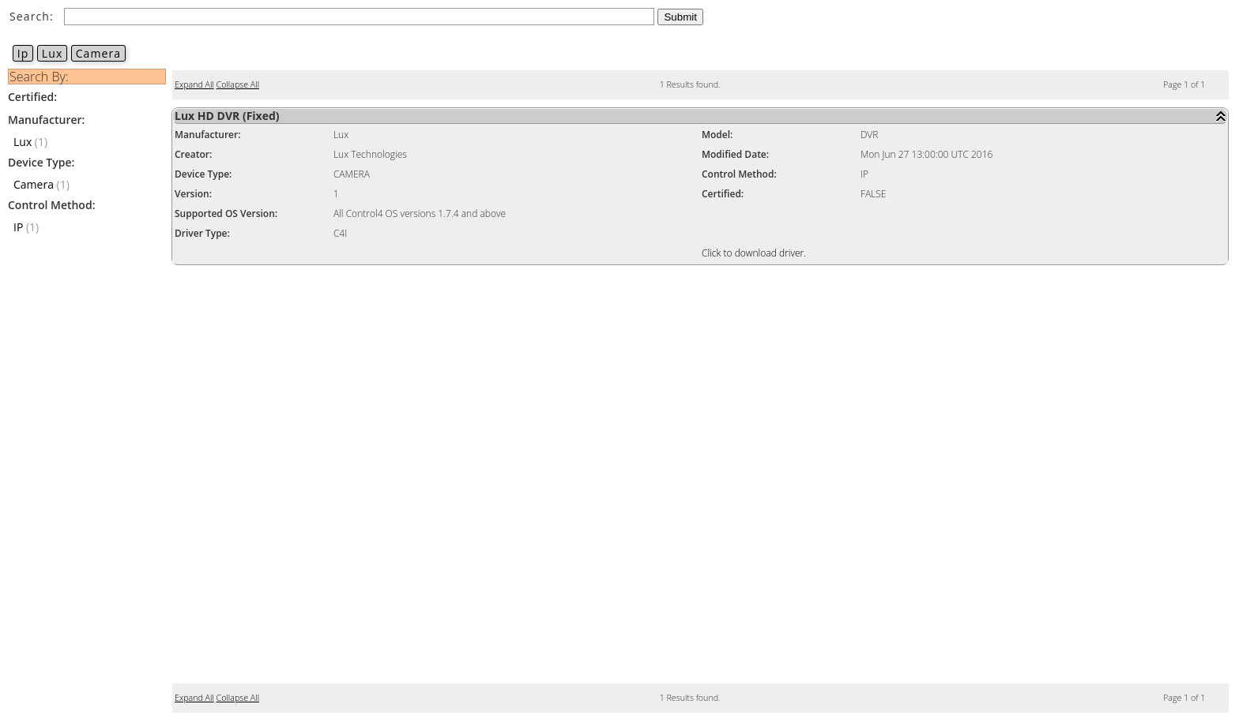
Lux (52, 53)
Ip (22, 53)
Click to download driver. (754, 253)
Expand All (194, 84)
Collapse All (238, 84)
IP (18, 226)
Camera (98, 53)
